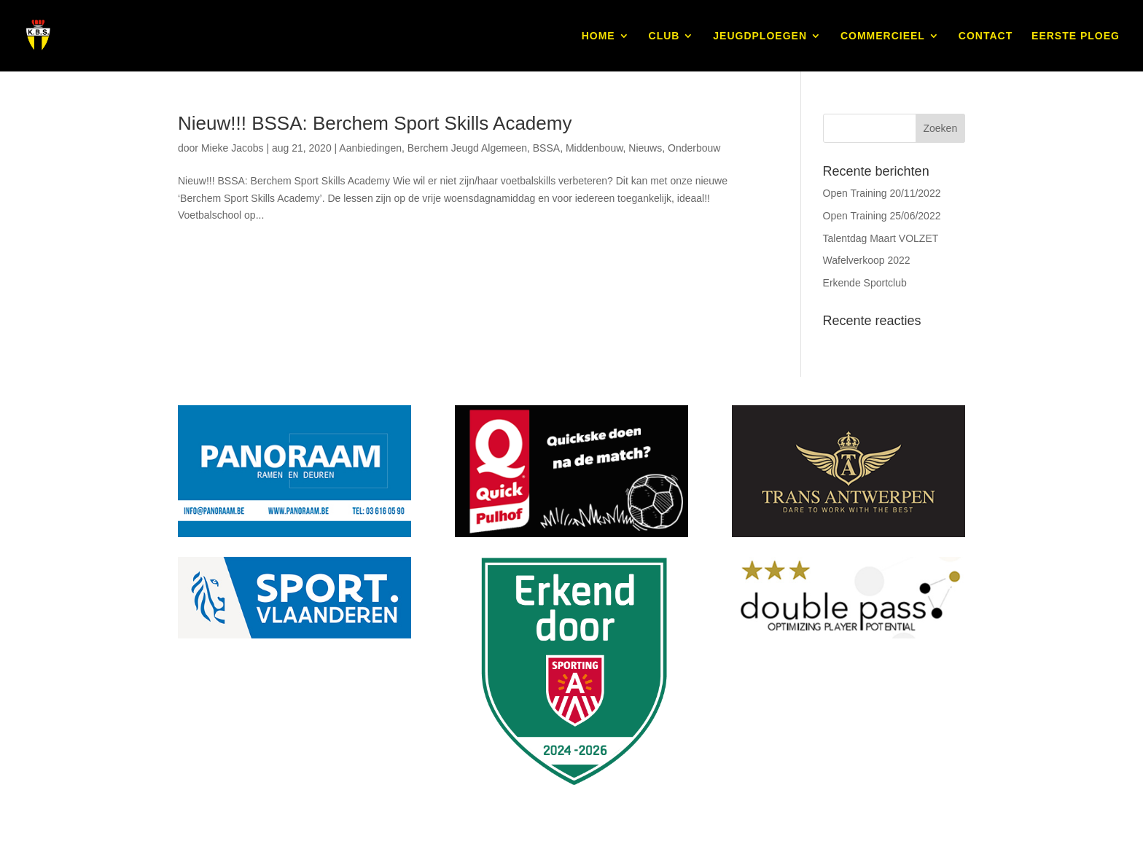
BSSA (546, 148)
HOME (598, 36)
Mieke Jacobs (232, 148)
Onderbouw (694, 148)
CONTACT (986, 36)
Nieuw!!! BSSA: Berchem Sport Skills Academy (375, 123)
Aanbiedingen (370, 148)
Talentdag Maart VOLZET (881, 238)
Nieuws (645, 148)
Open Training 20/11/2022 (882, 193)
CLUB (664, 36)
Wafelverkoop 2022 (866, 260)
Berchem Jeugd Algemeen (467, 148)
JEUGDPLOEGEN (760, 36)
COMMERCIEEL (882, 36)
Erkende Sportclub (865, 283)
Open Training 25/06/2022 (882, 216)
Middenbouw (594, 148)
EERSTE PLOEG (1075, 36)
